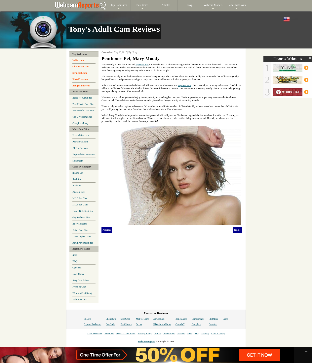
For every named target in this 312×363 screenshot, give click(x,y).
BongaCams (181, 319)
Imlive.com (78, 60)
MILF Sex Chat (79, 198)
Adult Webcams (94, 333)
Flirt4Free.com (80, 79)
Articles (181, 333)
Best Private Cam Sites (83, 104)
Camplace (196, 324)
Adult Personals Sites (82, 242)
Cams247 (180, 324)
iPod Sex (76, 179)
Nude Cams (78, 274)
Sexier (139, 324)
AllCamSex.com (80, 148)
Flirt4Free (213, 319)
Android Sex (78, 192)
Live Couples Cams (81, 236)
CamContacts (198, 319)
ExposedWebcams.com (83, 154)
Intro (74, 255)
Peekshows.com (80, 141)
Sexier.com (77, 160)
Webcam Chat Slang (82, 293)
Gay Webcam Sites (81, 217)
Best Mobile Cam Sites (83, 110)
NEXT (237, 229)
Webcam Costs (79, 299)
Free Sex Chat (79, 286)
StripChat (125, 319)
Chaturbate (111, 319)
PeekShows (126, 324)
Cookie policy (218, 333)
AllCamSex (159, 319)
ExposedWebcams (92, 324)
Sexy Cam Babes (80, 280)
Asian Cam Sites (80, 230)
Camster (213, 324)
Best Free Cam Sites (82, 97)
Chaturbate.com (80, 66)
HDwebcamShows (162, 324)
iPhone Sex (77, 172)
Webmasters (169, 333)
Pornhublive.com (80, 135)
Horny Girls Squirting (82, 211)
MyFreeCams (142, 64)
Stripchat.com (79, 73)
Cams (225, 319)
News (189, 333)
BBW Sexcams (79, 223)
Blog (197, 333)
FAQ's (75, 261)
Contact (157, 333)
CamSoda (110, 324)
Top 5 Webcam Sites (82, 116)
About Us (109, 333)
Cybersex (76, 267)
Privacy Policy (144, 333)
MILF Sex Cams (80, 204)
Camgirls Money (80, 123)
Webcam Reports (146, 341)
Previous (106, 229)
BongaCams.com (81, 85)
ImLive (87, 319)
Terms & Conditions (126, 333)
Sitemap (205, 333)
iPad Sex (76, 185)
